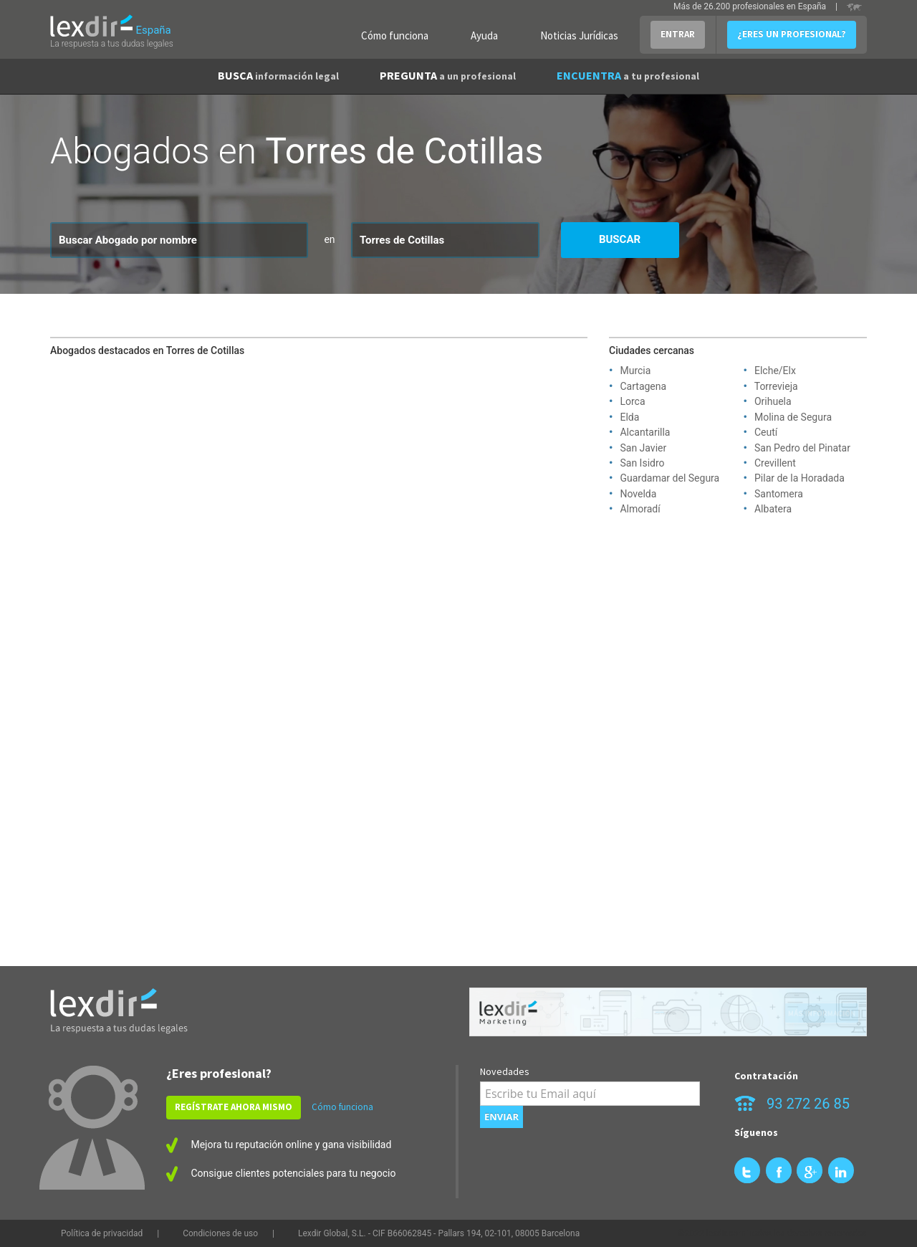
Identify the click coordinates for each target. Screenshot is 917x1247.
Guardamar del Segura (669, 478)
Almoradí (640, 509)
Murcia (635, 370)
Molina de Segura (793, 417)
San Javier (643, 448)
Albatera (773, 509)
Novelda (638, 494)
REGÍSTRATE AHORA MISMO (233, 1107)
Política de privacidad (102, 1233)
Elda (629, 417)
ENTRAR (678, 34)
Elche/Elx (775, 370)
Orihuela (773, 401)
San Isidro (642, 463)
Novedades (504, 1071)
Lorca (632, 401)
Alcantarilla (645, 432)
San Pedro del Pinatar (802, 448)
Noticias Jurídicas (579, 35)
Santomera (778, 494)
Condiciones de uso (220, 1233)
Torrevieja (776, 386)
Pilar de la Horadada (799, 478)
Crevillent (775, 463)
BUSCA (278, 75)
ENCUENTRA (628, 75)
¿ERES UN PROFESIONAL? (791, 34)
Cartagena (643, 386)
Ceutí (765, 432)
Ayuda (484, 35)
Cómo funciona (394, 35)
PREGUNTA (448, 75)
